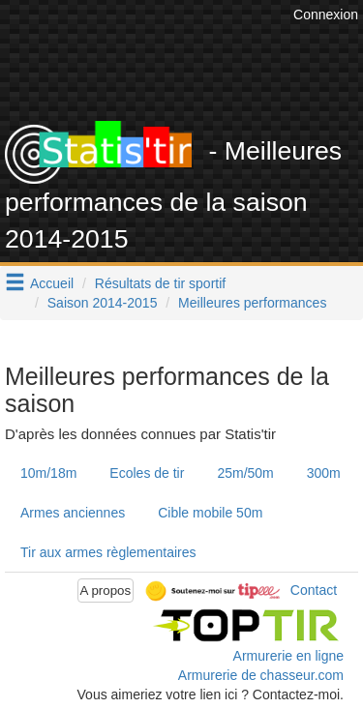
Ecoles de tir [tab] (146, 473)
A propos (106, 590)
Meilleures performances (252, 302)
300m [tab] (324, 473)
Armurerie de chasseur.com (261, 675)
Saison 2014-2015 (102, 302)
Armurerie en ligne (288, 656)
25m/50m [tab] (245, 473)
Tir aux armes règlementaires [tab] (108, 552)
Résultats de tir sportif (160, 283)
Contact (313, 589)
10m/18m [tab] (48, 473)
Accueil (52, 283)
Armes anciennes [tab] (72, 512)
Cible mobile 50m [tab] (210, 512)
